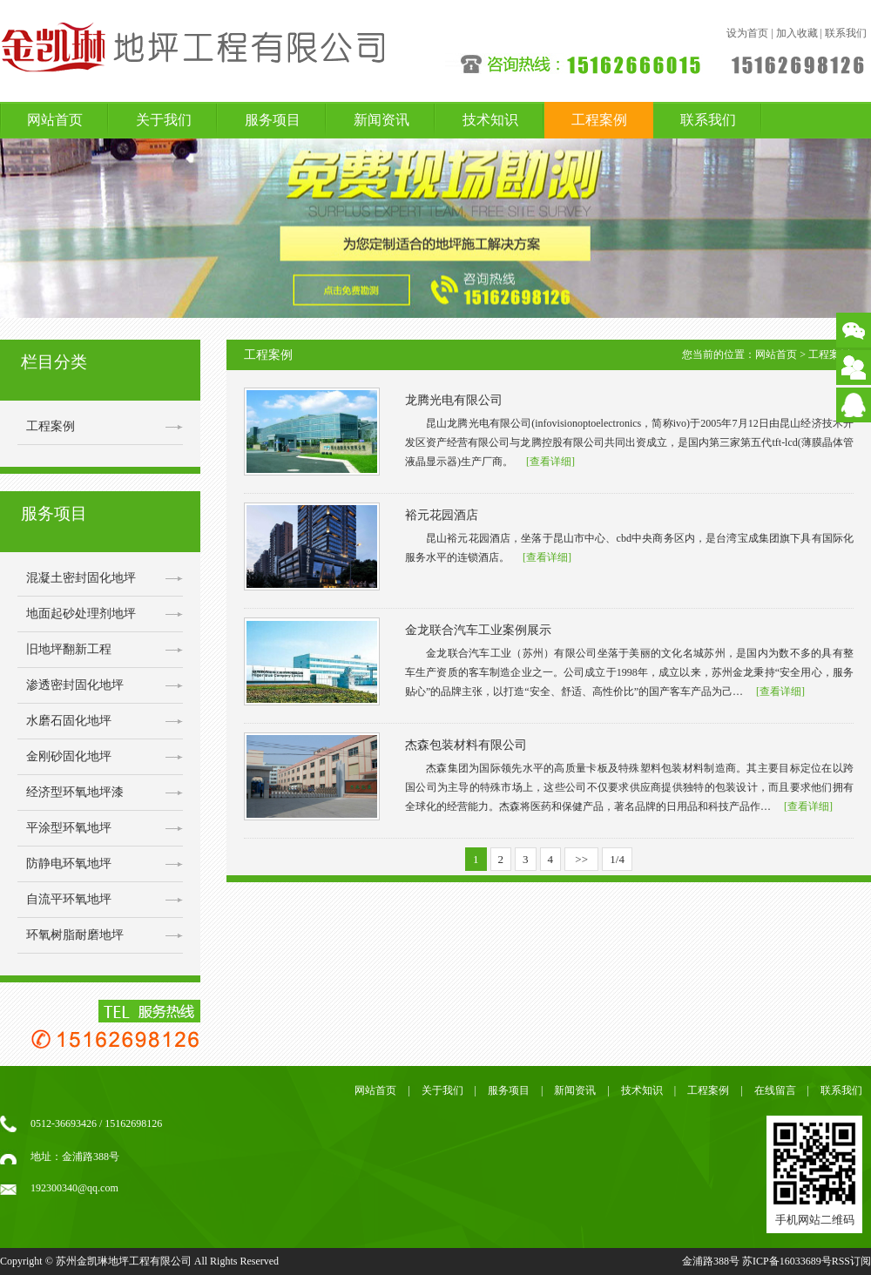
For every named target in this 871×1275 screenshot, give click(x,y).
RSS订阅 (851, 1261)
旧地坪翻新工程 (68, 649)
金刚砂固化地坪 (68, 756)
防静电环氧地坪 (68, 863)
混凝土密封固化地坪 (81, 577)
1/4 (617, 859)
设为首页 (747, 33)
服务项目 (272, 119)
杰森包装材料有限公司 (466, 745)
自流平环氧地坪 (68, 899)
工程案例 (599, 119)
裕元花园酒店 (441, 515)
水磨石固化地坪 (68, 720)
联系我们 (846, 33)
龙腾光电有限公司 (454, 400)
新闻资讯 (381, 119)
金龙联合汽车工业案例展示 (478, 630)
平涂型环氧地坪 (68, 827)
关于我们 (164, 119)
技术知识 (490, 119)
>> (581, 859)
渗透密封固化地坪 (75, 684)
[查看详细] (550, 461)
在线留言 (775, 1090)
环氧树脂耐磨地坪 (75, 934)
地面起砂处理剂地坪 (81, 613)
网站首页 (55, 119)
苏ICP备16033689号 (787, 1261)
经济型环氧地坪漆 (75, 792)
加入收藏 (797, 33)
